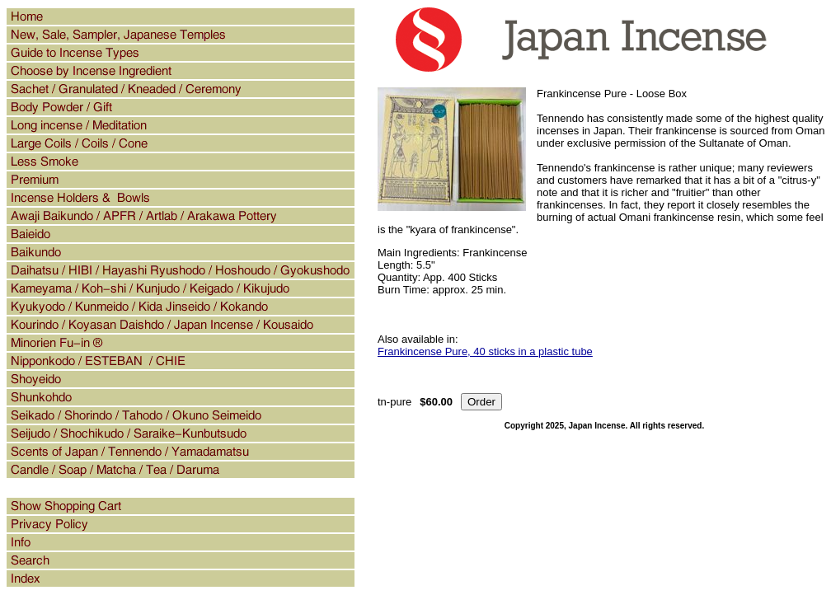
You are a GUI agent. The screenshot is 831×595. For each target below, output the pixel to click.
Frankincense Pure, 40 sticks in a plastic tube (485, 351)
